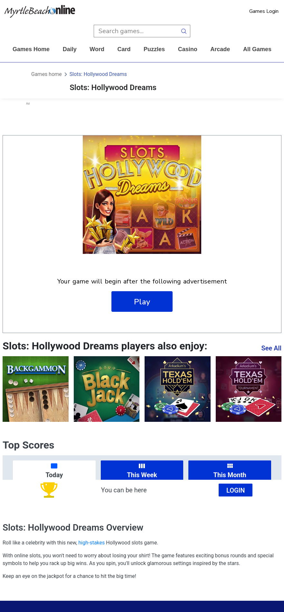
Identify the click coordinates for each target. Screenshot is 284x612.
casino (187, 49)
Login (235, 490)
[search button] (184, 31)
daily (70, 49)
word (97, 49)
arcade (220, 49)
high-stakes (91, 543)
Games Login (264, 11)
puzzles (154, 49)
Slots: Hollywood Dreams (98, 74)
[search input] (136, 31)
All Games (257, 49)
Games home (31, 49)
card (124, 49)
